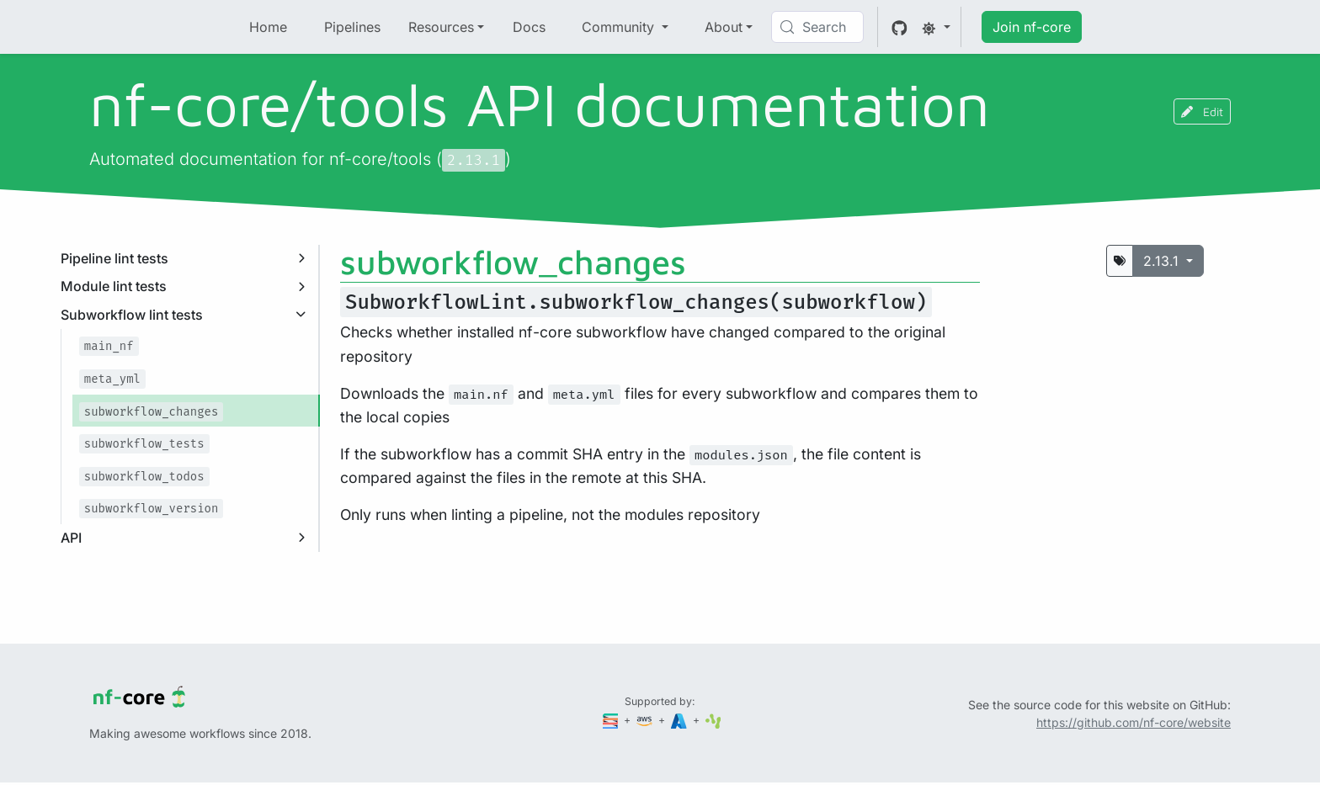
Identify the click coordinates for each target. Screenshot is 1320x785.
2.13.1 (1163, 260)
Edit (1202, 111)
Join (1032, 27)
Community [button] (620, 27)
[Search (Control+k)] (817, 27)
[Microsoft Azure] (680, 719)
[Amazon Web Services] (645, 719)
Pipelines (352, 27)
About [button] (723, 27)
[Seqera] (612, 719)
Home (268, 27)
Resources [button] (441, 27)
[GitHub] (900, 27)
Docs (529, 27)
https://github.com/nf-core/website (1133, 722)
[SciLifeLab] (713, 719)
